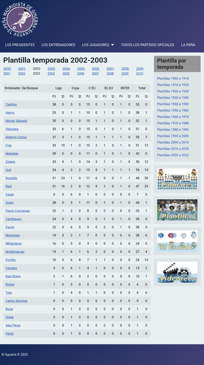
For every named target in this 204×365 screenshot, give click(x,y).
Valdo (10, 333)
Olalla (10, 317)
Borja (9, 309)
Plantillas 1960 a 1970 (173, 117)
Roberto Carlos (16, 137)
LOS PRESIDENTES (20, 45)
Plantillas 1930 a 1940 (173, 98)
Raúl (9, 186)
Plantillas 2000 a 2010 (173, 142)
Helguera (12, 129)
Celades (11, 268)
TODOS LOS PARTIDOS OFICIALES (147, 45)
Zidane (10, 162)
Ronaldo (11, 178)
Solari (10, 203)
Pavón (10, 227)
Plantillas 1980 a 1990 (173, 130)
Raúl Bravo (13, 276)
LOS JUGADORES (95, 45)
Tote (9, 293)
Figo (9, 145)
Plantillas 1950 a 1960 (173, 110)
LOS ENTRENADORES (58, 45)
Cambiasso (14, 219)
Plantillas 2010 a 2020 (173, 149)
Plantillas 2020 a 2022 (173, 155)
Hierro (10, 113)
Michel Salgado (16, 121)
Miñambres (14, 243)
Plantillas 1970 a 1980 (173, 123)
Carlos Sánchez (16, 301)
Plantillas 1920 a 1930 (173, 91)
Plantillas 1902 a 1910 (173, 78)
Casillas (11, 104)
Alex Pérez (13, 325)
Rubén (10, 284)
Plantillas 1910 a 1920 (173, 85)
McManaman (15, 252)
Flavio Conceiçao (18, 211)
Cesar (10, 194)
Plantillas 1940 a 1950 (173, 104)
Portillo (11, 260)
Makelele (12, 153)
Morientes (13, 235)
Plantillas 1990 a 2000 (173, 136)
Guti (8, 170)
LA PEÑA (188, 45)
